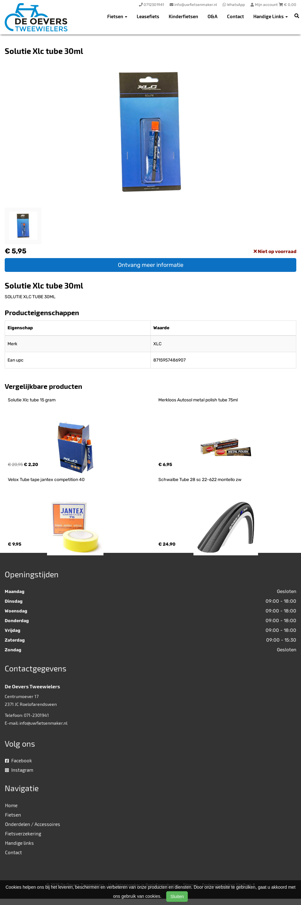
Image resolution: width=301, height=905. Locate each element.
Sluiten (177, 896)
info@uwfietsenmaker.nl (43, 723)
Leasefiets (148, 16)
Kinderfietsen (183, 16)
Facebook (18, 760)
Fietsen (13, 815)
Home (11, 805)
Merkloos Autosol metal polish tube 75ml (198, 400)
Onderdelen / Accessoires (32, 824)
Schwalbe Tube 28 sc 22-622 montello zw (199, 479)
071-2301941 (36, 715)
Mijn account (265, 5)
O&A (213, 16)
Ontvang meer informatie (150, 265)
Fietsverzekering (23, 833)
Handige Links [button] (270, 16)
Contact (235, 16)
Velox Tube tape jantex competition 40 (46, 479)
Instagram (19, 770)
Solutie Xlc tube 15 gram (31, 400)
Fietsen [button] (117, 16)
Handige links (19, 843)
